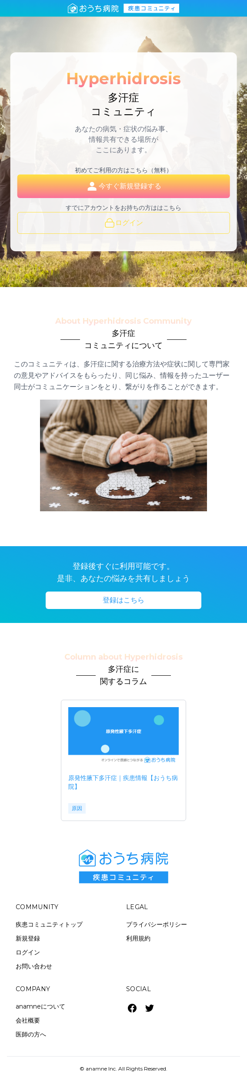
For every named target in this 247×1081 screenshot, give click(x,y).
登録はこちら (123, 600)
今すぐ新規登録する (123, 186)
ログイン (123, 223)
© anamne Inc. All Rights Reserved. (123, 1068)
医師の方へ (31, 1034)
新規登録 (28, 938)
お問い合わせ (34, 966)
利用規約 (138, 938)
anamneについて (40, 1006)
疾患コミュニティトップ (49, 924)
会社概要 (28, 1020)
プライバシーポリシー (156, 924)
